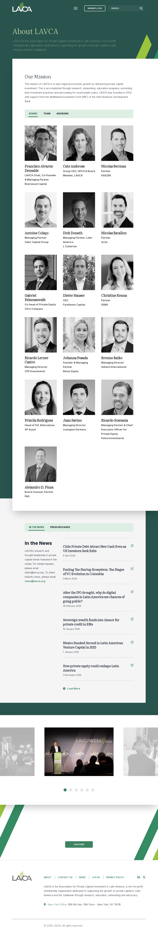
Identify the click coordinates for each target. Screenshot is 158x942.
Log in (96, 877)
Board (33, 113)
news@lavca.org (35, 581)
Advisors (62, 113)
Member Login (95, 8)
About (47, 877)
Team (46, 113)
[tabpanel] (79, 754)
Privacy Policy (115, 877)
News (82, 877)
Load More (71, 688)
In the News (36, 527)
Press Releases (60, 527)
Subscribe (79, 844)
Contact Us (65, 877)
